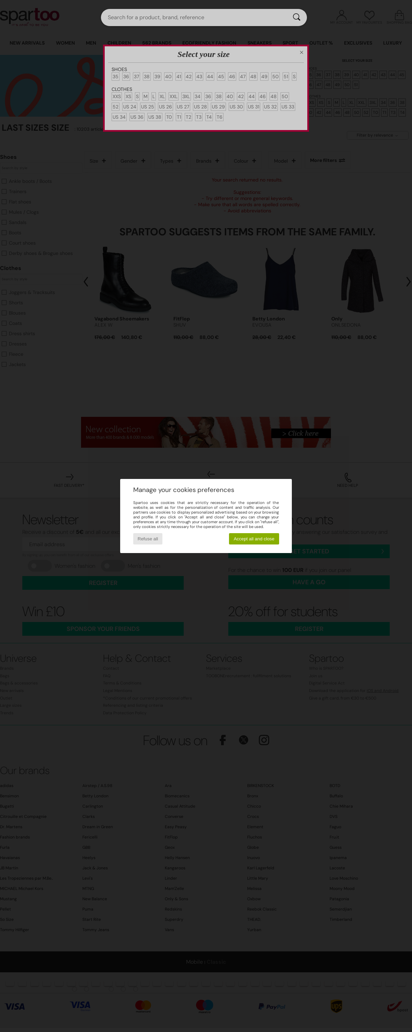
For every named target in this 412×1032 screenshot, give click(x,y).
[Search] (297, 17)
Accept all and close (254, 538)
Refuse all (148, 538)
